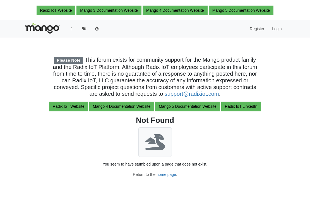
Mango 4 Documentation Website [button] (175, 10)
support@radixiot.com (192, 94)
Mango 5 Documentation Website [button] (241, 10)
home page (166, 174)
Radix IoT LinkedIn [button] (241, 106)
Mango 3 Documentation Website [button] (109, 10)
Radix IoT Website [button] (56, 10)
